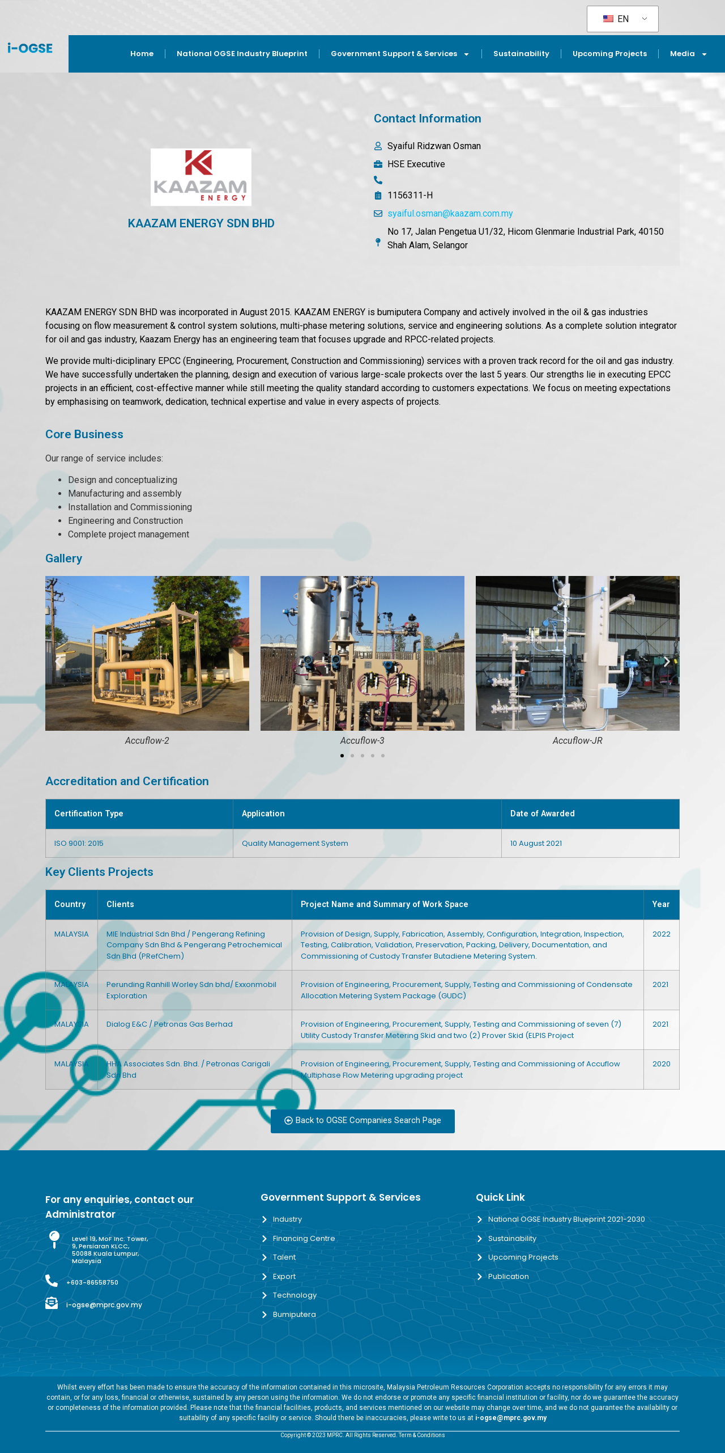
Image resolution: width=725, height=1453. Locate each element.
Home (141, 53)
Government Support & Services (400, 54)
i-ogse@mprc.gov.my (104, 1305)
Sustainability (521, 53)
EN (616, 19)
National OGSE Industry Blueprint (242, 53)
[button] (58, 662)
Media (689, 54)
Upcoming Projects (610, 53)
